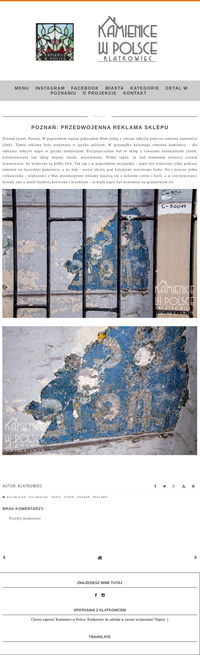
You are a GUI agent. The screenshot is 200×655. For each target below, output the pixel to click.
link (7, 145)
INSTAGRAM (50, 88)
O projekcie (100, 93)
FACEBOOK (85, 88)
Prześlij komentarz (25, 518)
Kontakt (135, 93)
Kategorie (144, 88)
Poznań (84, 497)
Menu (22, 88)
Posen (69, 497)
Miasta (114, 88)
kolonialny (39, 497)
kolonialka (17, 497)
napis (57, 497)
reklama (100, 497)
